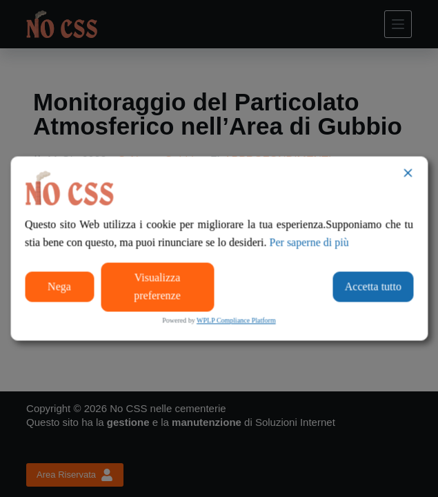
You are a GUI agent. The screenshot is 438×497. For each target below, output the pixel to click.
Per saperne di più (309, 242)
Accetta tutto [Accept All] (373, 286)
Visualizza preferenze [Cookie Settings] (157, 286)
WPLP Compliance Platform (236, 320)
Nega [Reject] (59, 286)
